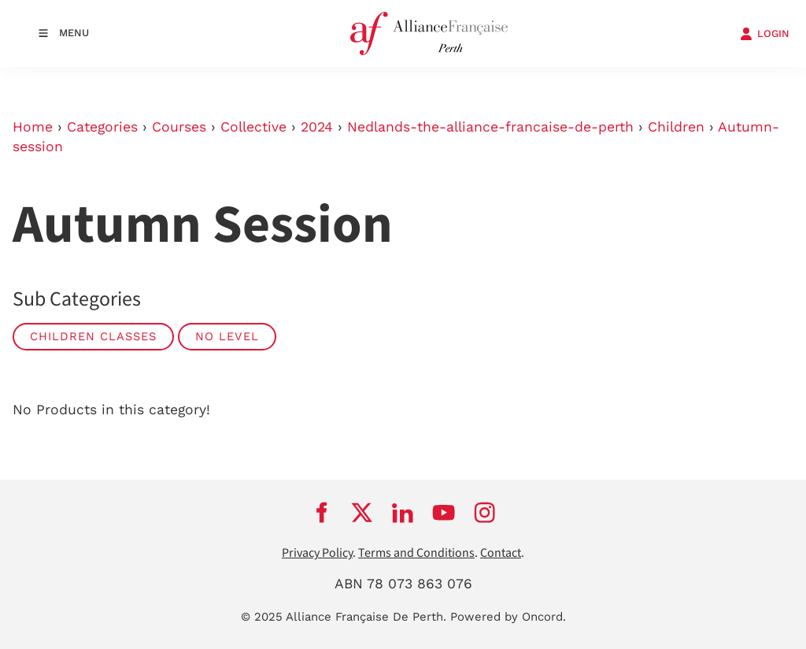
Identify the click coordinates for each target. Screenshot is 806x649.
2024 (317, 127)
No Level (227, 336)
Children (676, 127)
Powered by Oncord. (508, 617)
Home (33, 127)
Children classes (93, 336)
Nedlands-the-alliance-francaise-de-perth (490, 127)
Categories (102, 127)
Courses (179, 127)
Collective (253, 127)
